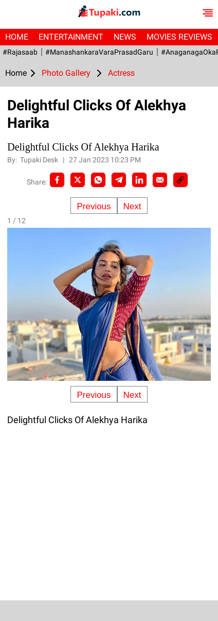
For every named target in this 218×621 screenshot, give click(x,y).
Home (16, 37)
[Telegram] (118, 180)
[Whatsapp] (98, 180)
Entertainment (71, 37)
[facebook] (57, 180)
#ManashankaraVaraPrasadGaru (99, 52)
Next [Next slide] (132, 206)
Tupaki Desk (40, 160)
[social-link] (180, 180)
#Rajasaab (20, 52)
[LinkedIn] (139, 180)
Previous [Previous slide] (94, 206)
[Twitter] (77, 180)
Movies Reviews (179, 37)
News (125, 37)
